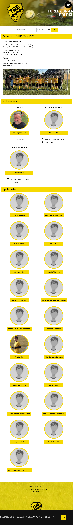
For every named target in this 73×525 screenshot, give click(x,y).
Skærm (36, 492)
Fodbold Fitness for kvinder (36, 489)
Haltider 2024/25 (36, 487)
